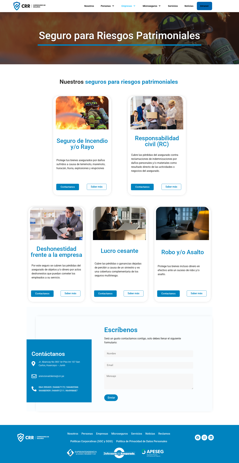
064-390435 (45, 387)
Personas (108, 6)
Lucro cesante (119, 250)
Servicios (173, 6)
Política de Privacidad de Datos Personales (141, 441)
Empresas (128, 6)
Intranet (204, 6)
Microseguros (152, 6)
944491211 (58, 390)
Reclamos (164, 433)
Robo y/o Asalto (182, 252)
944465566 (72, 387)
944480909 (45, 390)
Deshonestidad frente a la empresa (56, 251)
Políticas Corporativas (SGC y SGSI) (91, 441)
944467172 (59, 387)
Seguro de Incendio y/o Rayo (82, 143)
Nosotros (89, 6)
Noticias (189, 6)
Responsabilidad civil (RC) (157, 141)
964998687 (72, 390)
